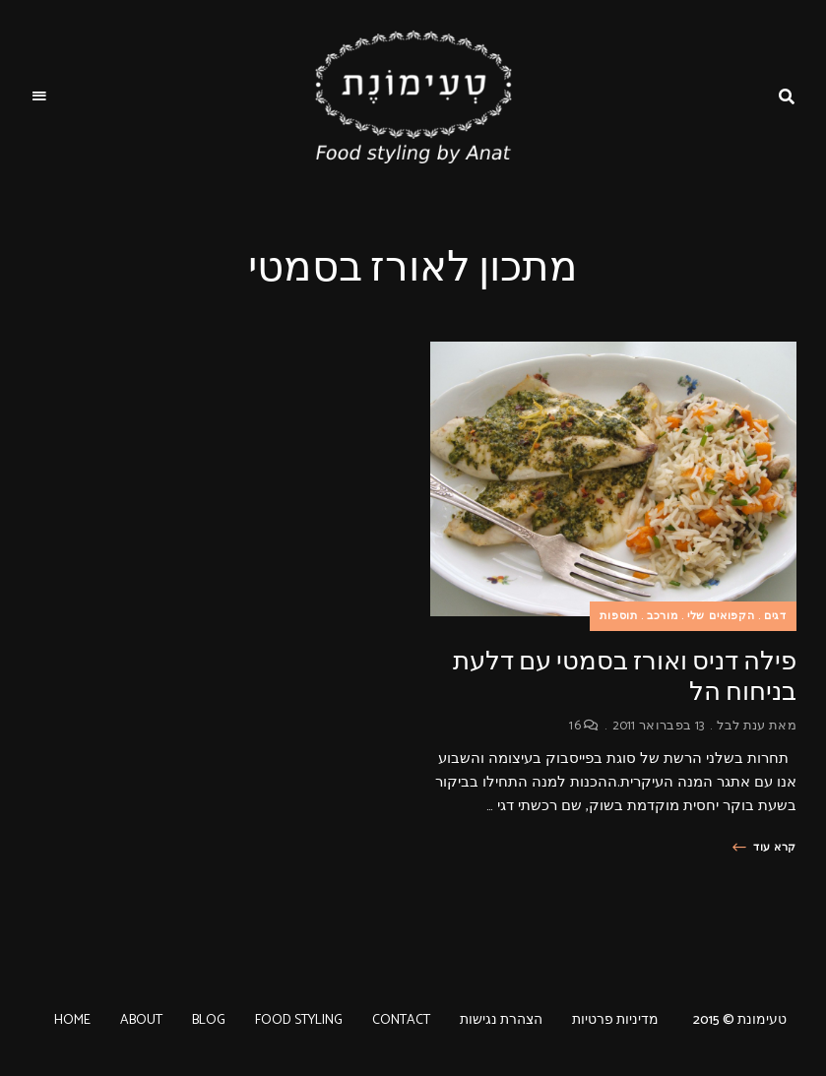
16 (584, 726)
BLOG (208, 1020)
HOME (72, 1020)
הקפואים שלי (721, 616)
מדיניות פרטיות (615, 1020)
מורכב (662, 616)
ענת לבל (741, 726)
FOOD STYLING (299, 1020)
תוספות (619, 616)
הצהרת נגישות (501, 1020)
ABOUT (141, 1020)
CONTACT (401, 1020)
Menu (39, 96)
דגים (775, 616)
